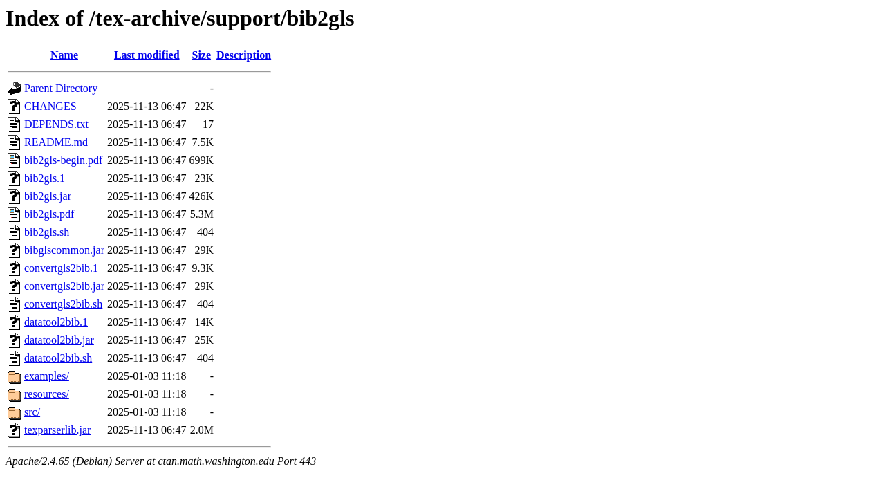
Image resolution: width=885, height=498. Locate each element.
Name (64, 55)
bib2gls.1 (44, 178)
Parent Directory (60, 88)
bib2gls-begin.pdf (63, 160)
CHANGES (50, 106)
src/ (32, 412)
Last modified (147, 55)
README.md (56, 142)
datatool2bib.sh (58, 358)
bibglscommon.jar (64, 250)
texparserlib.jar (57, 430)
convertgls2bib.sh (63, 304)
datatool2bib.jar (59, 340)
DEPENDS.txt (56, 124)
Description (243, 55)
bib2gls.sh (46, 232)
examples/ (46, 376)
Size (202, 55)
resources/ (46, 394)
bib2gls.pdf (49, 214)
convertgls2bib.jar (64, 286)
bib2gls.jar (47, 196)
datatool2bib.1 (56, 322)
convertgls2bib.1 (61, 268)
